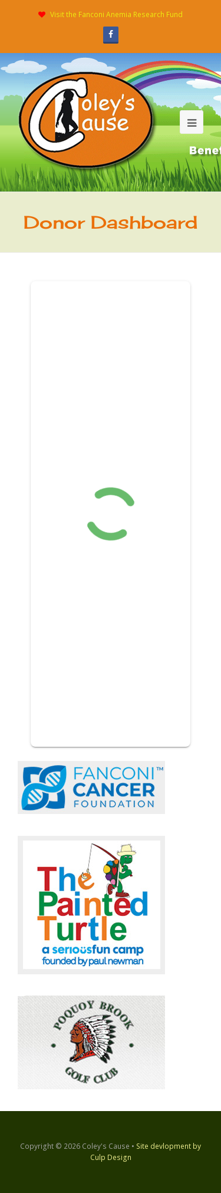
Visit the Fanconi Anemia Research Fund (116, 14)
